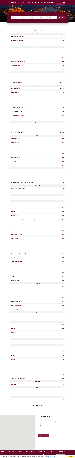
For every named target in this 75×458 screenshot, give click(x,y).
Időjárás (20, 451)
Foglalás (61, 17)
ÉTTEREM (48, 2)
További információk (51, 456)
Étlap (39, 405)
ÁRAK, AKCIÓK (37, 2)
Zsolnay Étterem (35, 405)
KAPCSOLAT (53, 2)
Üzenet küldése (43, 435)
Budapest (3, 451)
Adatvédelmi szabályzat (42, 451)
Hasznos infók (11, 451)
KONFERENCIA (43, 2)
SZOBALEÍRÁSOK (30, 2)
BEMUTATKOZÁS (23, 2)
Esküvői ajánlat (62, 451)
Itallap (42, 405)
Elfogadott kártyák (30, 451)
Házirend (52, 451)
